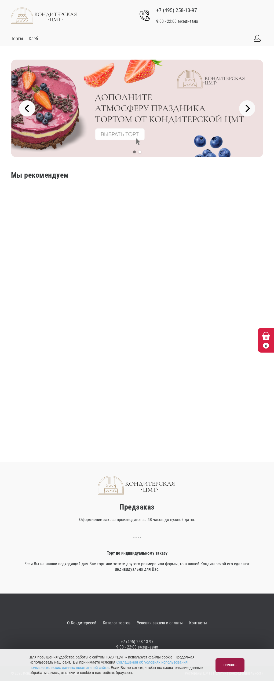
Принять (230, 665)
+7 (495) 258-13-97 (176, 10)
